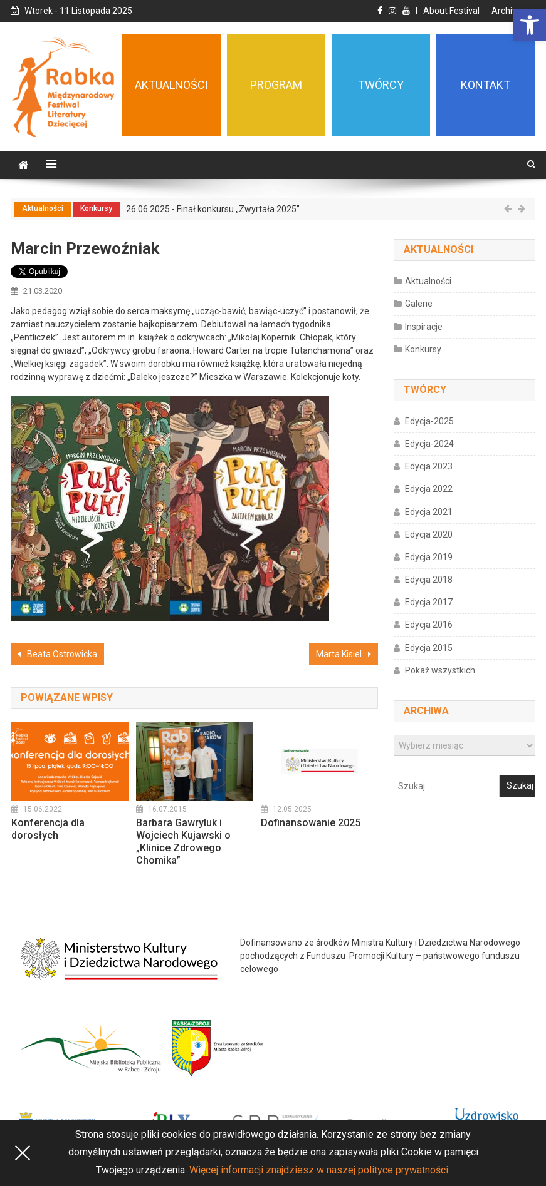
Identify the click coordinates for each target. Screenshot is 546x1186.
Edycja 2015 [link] (429, 648)
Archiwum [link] (511, 11)
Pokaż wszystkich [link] (440, 670)
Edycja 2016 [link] (429, 625)
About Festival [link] (451, 11)
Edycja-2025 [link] (429, 421)
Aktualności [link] (42, 208)
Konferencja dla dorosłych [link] (48, 829)
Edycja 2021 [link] (429, 512)
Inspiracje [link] (424, 327)
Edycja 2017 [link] (429, 602)
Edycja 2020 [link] (429, 534)
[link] (529, 25)
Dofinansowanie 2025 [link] (310, 823)
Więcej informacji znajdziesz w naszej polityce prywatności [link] (318, 1170)
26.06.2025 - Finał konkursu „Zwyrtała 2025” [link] (213, 209)
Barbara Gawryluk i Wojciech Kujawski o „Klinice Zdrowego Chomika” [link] (183, 841)
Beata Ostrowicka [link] (62, 654)
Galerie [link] (419, 304)
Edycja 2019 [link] (429, 557)
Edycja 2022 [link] (429, 489)
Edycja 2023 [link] (429, 466)
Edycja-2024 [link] (429, 444)
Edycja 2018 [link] (429, 580)
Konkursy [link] (96, 208)
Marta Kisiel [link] (339, 654)
